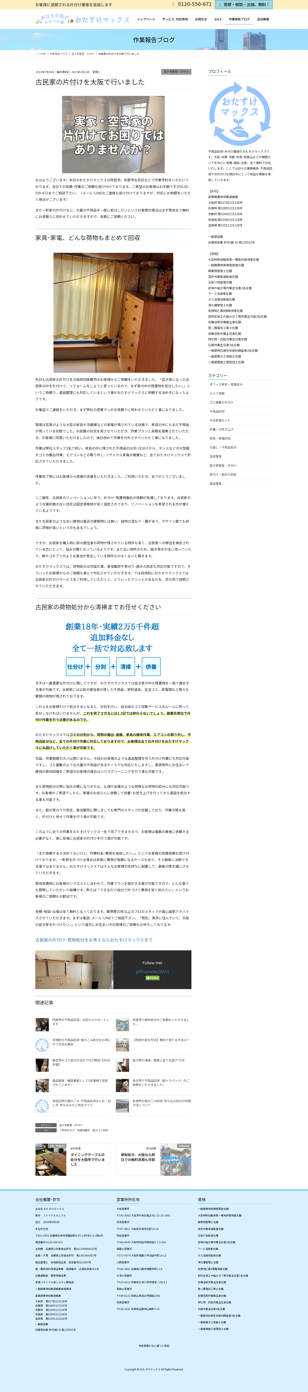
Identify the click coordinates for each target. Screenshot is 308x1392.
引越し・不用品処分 (223, 447)
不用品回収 (217, 411)
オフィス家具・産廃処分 (226, 384)
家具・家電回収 (220, 438)
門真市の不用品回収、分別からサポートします (80, 1022)
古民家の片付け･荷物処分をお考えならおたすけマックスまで (94, 940)
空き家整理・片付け (176, 71)
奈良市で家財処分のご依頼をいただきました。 (161, 1022)
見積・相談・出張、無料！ (244, 4)
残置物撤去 (83, 1130)
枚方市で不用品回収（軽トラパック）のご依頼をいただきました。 (161, 1082)
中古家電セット (220, 420)
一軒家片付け (67, 1130)
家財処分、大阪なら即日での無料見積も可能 (138, 1157)
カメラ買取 (217, 393)
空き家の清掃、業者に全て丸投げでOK (159, 1060)
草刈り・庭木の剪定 (223, 474)
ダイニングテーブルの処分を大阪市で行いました (88, 1159)
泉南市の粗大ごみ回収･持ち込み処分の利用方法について (162, 1103)
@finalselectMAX (152, 971)
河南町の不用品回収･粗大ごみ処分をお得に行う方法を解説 (81, 1042)
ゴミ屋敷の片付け (222, 402)
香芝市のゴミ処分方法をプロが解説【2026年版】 (81, 1062)
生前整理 (216, 456)
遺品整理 (216, 483)
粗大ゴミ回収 (100, 1130)
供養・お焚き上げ (222, 429)
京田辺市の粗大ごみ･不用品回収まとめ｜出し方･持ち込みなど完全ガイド (81, 1103)
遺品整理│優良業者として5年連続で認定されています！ (80, 1082)
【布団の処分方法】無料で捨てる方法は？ (161, 1040)
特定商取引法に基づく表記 (154, 1345)
